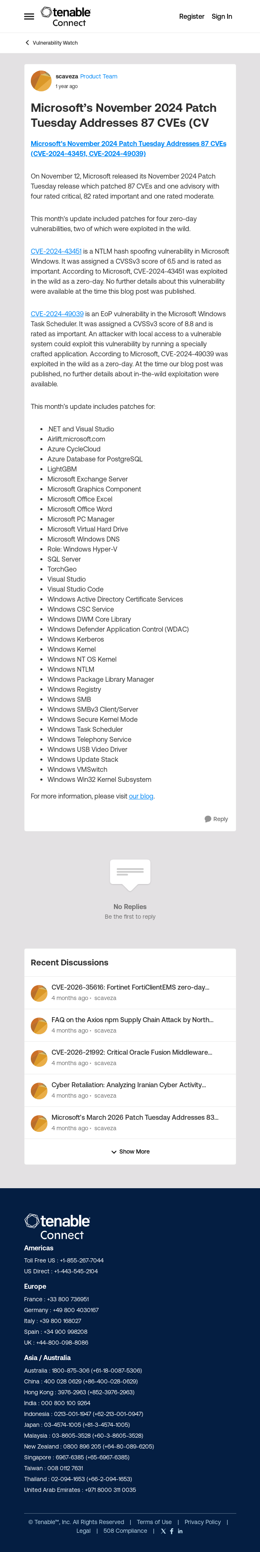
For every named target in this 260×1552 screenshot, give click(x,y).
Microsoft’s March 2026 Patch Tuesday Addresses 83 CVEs (133, 1118)
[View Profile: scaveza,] (39, 993)
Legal (84, 1530)
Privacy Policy (204, 1522)
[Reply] (216, 819)
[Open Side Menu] (29, 16)
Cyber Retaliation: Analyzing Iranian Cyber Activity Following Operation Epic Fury (127, 1085)
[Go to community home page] (65, 16)
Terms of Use (154, 1522)
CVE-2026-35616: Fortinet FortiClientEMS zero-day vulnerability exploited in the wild (128, 987)
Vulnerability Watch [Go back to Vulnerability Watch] (51, 42)
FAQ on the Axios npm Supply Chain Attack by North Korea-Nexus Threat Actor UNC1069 (130, 1020)
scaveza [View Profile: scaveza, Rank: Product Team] (67, 76)
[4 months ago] (70, 998)
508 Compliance (126, 1530)
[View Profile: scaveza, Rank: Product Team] (41, 81)
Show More (130, 1151)
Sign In (222, 16)
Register (192, 16)
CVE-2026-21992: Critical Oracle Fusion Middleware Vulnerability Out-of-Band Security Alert (130, 1052)
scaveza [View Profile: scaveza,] (105, 998)
